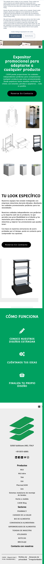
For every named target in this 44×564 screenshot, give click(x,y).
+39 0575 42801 (22, 451)
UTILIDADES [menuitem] (22, 534)
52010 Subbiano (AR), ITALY (22, 446)
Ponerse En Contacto (22, 93)
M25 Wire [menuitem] (22, 474)
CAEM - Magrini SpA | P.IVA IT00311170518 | (9, 558)
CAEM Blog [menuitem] (22, 503)
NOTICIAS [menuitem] (22, 538)
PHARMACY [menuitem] (22, 511)
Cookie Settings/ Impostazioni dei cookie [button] (22, 32)
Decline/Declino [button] (29, 36)
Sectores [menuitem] (22, 507)
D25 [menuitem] (22, 489)
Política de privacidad (23, 558)
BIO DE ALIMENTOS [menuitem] (22, 519)
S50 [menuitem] (22, 481)
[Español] (41, 47)
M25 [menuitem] (22, 470)
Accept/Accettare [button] (15, 36)
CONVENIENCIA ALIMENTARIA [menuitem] (22, 523)
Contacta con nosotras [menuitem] (22, 546)
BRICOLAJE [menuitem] (22, 542)
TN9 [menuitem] (22, 477)
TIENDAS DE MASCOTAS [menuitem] (22, 530)
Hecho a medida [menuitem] (22, 499)
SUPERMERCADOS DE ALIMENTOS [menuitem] (22, 527)
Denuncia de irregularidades (35, 558)
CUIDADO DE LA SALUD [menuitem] (22, 515)
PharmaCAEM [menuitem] (22, 485)
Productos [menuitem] (22, 465)
